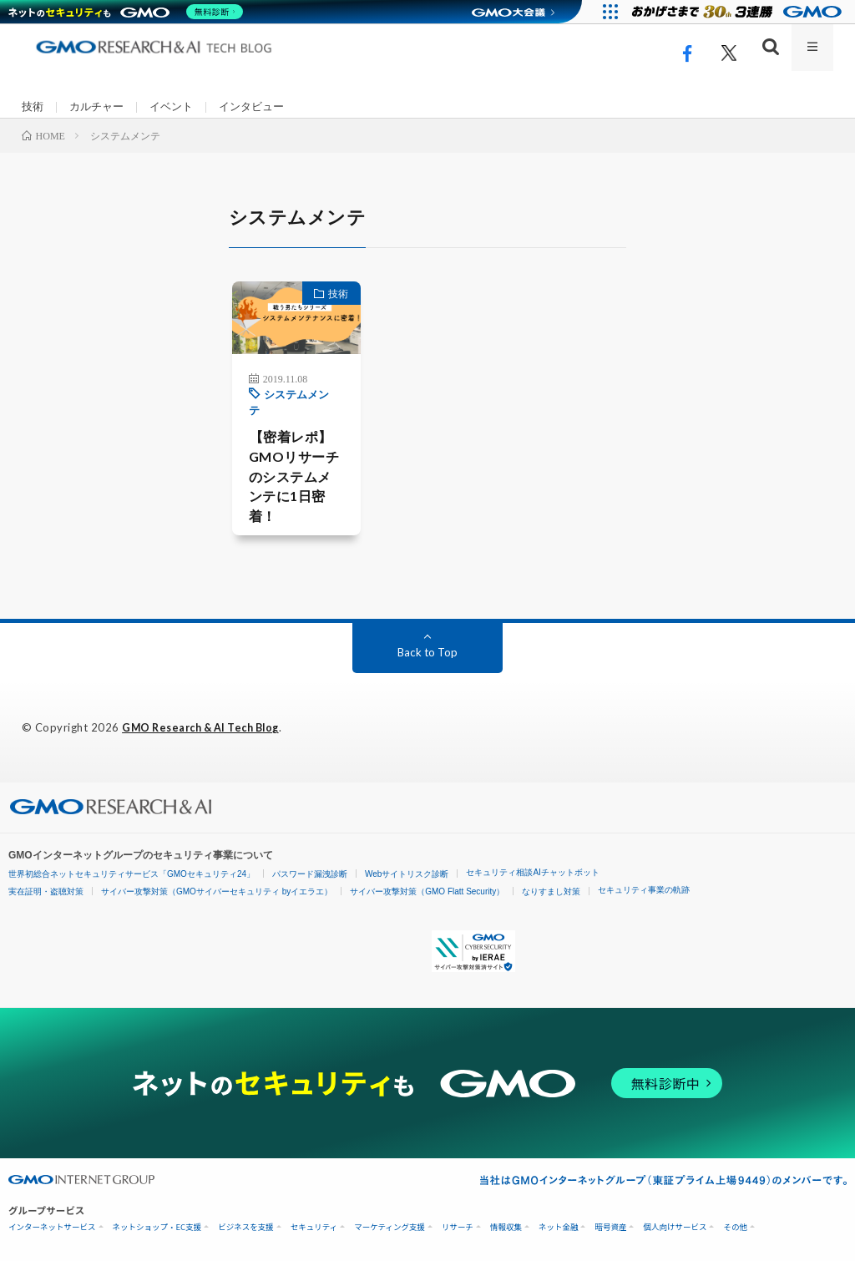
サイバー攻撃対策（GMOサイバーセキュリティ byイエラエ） (216, 886)
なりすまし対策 (551, 886)
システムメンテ (280, 415)
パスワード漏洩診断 (309, 869)
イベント (178, 107)
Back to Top (427, 648)
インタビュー (263, 107)
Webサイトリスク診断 (406, 869)
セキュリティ (314, 1222)
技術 (33, 107)
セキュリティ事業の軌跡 (644, 884)
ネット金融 (559, 1222)
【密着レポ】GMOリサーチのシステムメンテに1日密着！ (281, 477)
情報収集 (506, 1222)
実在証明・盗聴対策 (45, 886)
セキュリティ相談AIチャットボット (532, 867)
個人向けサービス (674, 1222)
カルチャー (100, 107)
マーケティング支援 (389, 1222)
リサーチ (457, 1222)
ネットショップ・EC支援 (157, 1222)
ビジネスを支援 (246, 1222)
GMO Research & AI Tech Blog (207, 723)
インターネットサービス (52, 1222)
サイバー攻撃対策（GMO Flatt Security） (427, 886)
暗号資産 (610, 1222)
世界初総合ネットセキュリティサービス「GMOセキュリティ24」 (131, 869)
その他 (735, 1222)
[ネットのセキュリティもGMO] (128, 11)
